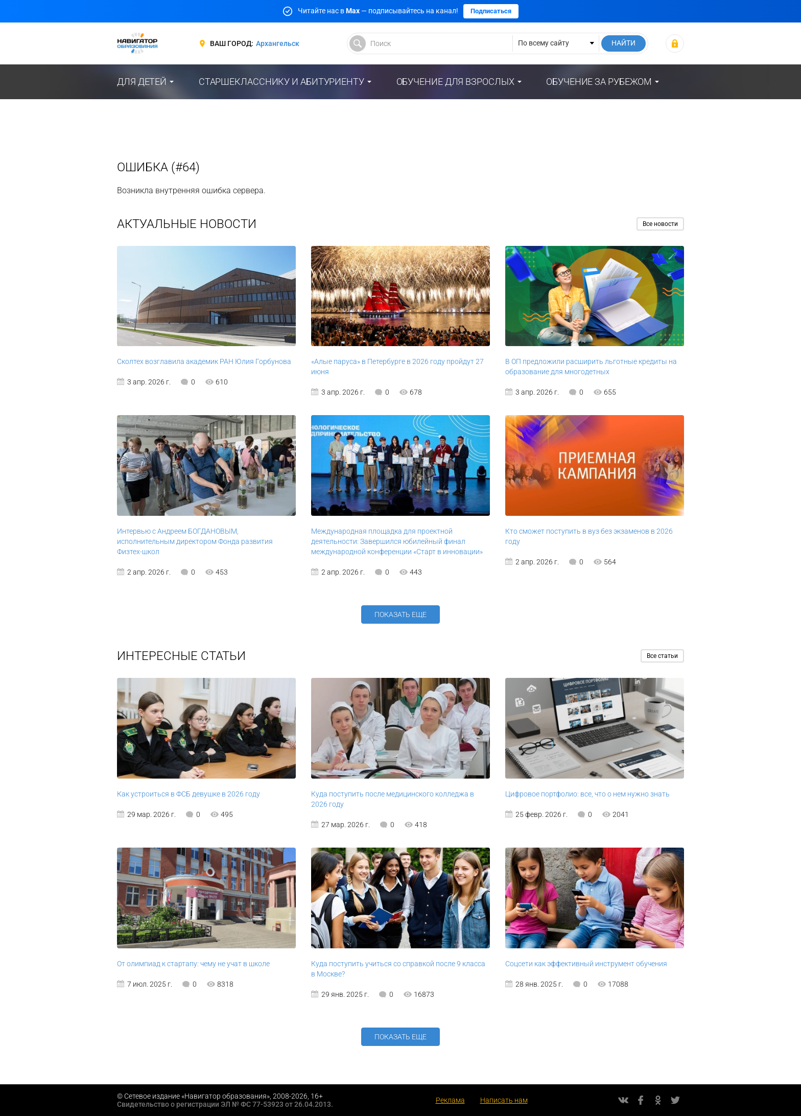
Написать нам (504, 1100)
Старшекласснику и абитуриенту (281, 81)
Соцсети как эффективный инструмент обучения (586, 964)
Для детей (142, 81)
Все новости (660, 223)
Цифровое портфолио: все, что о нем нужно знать (587, 794)
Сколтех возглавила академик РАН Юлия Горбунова (204, 361)
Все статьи (662, 655)
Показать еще (400, 614)
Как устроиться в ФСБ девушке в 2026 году (188, 794)
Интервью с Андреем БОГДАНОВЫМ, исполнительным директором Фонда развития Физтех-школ (195, 541)
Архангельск (277, 43)
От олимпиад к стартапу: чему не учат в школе (193, 964)
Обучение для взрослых (455, 81)
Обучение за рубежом (599, 81)
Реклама (450, 1100)
